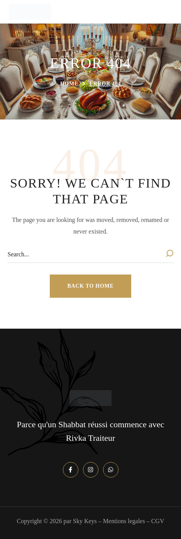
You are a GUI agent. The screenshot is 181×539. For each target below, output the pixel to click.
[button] (91, 286)
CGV (157, 521)
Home (69, 84)
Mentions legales (124, 521)
